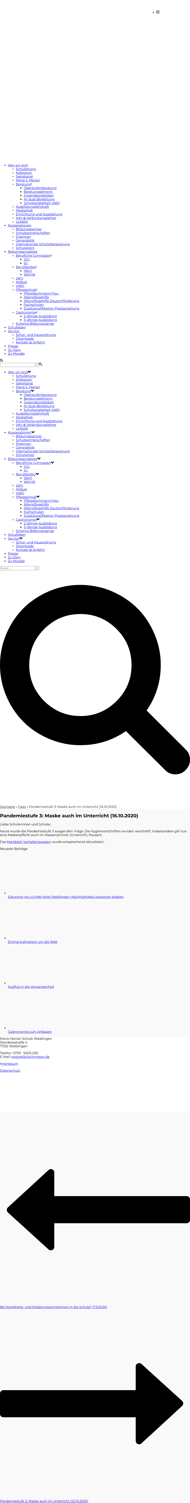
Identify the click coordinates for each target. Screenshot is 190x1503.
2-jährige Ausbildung (40, 316)
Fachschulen (34, 305)
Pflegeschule (26, 290)
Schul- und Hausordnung (36, 335)
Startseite (7, 807)
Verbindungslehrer (36, 218)
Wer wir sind (18, 165)
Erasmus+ (23, 237)
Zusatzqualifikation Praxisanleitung (51, 308)
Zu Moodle (16, 354)
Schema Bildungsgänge (35, 324)
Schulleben (17, 327)
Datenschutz (10, 1071)
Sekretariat (24, 176)
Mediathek (24, 210)
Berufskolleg (26, 267)
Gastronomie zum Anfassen (30, 1032)
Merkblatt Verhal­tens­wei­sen (29, 842)
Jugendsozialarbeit (39, 195)
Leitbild (22, 222)
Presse (13, 346)
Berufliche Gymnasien (33, 256)
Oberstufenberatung (40, 188)
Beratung (23, 184)
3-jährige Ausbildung (40, 320)
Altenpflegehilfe (36, 297)
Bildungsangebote (22, 252)
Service (13, 331)
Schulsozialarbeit (42, 203)
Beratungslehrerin (38, 192)
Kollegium (24, 173)
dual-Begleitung (39, 199)
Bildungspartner (29, 229)
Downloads (25, 339)
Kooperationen (19, 225)
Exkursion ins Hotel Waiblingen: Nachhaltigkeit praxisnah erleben (66, 897)
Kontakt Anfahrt (30, 342)
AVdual (21, 282)
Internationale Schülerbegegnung (43, 244)
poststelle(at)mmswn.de (30, 1057)
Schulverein (25, 248)
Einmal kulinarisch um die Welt (32, 942)
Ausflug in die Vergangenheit (31, 987)
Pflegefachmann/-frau (41, 293)
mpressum (9, 1064)
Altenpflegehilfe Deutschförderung (51, 301)
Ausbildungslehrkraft (32, 207)
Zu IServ (14, 350)
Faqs (22, 807)
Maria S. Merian (28, 180)
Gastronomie (26, 312)
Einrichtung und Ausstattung (39, 214)
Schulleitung (26, 169)
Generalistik (25, 240)
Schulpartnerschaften (33, 233)
